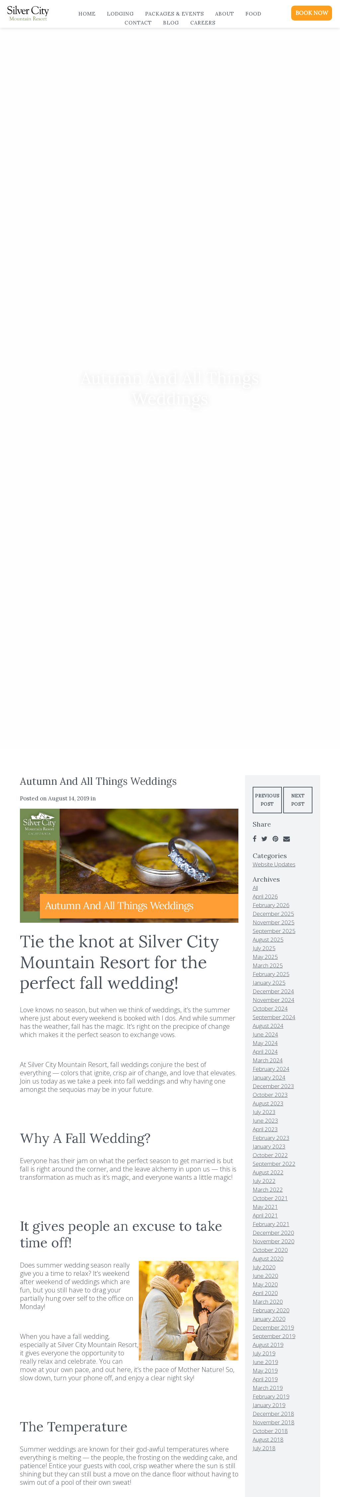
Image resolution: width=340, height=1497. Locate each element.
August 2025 (268, 939)
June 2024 (265, 1034)
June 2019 (265, 1362)
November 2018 (274, 1422)
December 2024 (273, 991)
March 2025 (268, 965)
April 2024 (265, 1051)
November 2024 (274, 1000)
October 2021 (270, 1198)
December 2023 (273, 1086)
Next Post (298, 800)
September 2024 (274, 1017)
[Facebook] (254, 838)
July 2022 (264, 1181)
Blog (171, 23)
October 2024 (270, 1008)
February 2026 (271, 905)
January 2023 (269, 1146)
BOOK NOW (312, 13)
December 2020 (273, 1232)
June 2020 (265, 1275)
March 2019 (268, 1388)
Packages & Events (174, 14)
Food (253, 14)
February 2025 (271, 974)
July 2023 (264, 1112)
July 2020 (264, 1267)
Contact (138, 23)
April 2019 (265, 1379)
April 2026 (265, 896)
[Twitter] (264, 838)
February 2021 (271, 1224)
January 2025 (269, 982)
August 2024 (268, 1025)
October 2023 (270, 1094)
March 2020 (268, 1301)
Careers (202, 23)
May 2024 (265, 1043)
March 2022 (268, 1189)
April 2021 (265, 1215)
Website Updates (274, 864)
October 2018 (270, 1431)
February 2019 (271, 1396)
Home (87, 14)
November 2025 (274, 922)
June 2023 (265, 1120)
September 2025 (274, 931)
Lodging (120, 14)
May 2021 (265, 1207)
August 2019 (268, 1344)
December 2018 (273, 1413)
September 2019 (274, 1336)
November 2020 (274, 1241)
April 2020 (265, 1293)
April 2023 (265, 1129)
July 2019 (264, 1353)
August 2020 (268, 1258)
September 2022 (274, 1163)
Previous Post (267, 800)
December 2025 (273, 913)
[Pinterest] (275, 838)
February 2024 (271, 1069)
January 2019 (269, 1405)
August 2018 (268, 1439)
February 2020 (271, 1310)
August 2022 (268, 1172)
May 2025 (265, 957)
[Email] (286, 838)
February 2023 (271, 1138)
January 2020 (269, 1319)
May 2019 (265, 1370)
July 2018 (264, 1448)
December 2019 (273, 1327)
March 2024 (268, 1060)
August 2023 (268, 1103)
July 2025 (264, 948)
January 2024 (269, 1077)
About (224, 14)
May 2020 (265, 1284)
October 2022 (270, 1155)
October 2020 (270, 1250)
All (255, 888)
